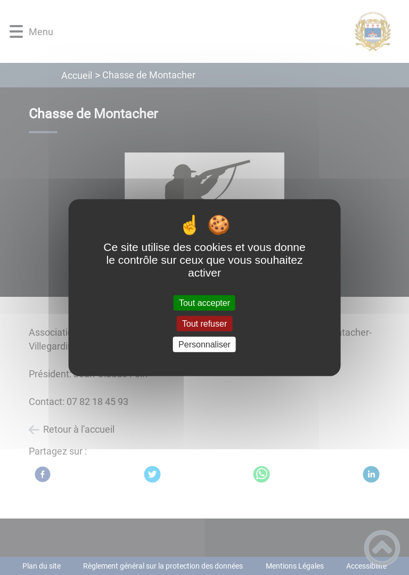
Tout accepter (204, 302)
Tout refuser (204, 323)
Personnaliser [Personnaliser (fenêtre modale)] (204, 344)
